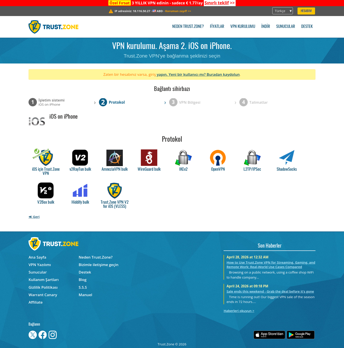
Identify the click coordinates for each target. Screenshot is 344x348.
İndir (265, 27)
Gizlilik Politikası (43, 287)
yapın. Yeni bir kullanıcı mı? (181, 74)
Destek (307, 27)
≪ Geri (34, 216)
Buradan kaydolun (223, 74)
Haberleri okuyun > (239, 310)
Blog (83, 279)
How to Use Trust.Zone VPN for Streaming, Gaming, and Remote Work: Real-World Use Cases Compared (271, 264)
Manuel (85, 294)
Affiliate (36, 302)
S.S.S (83, 287)
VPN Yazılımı (40, 264)
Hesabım (306, 11)
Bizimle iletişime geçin (98, 264)
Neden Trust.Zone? (188, 27)
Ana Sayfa (37, 257)
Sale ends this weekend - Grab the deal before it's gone (270, 291)
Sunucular (285, 27)
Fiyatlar (217, 27)
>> (219, 3)
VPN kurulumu (242, 27)
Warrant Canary (43, 294)
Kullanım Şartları (44, 279)
